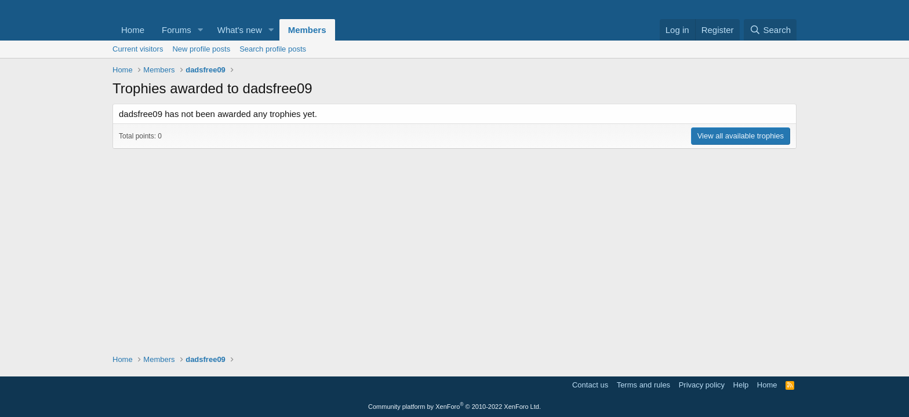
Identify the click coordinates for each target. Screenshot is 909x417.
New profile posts (201, 49)
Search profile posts (272, 49)
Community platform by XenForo (454, 406)
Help (741, 385)
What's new (239, 30)
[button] (200, 30)
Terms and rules (643, 385)
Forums (176, 30)
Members (307, 30)
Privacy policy (702, 385)
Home (132, 30)
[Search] (770, 30)
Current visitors (137, 49)
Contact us (590, 385)
